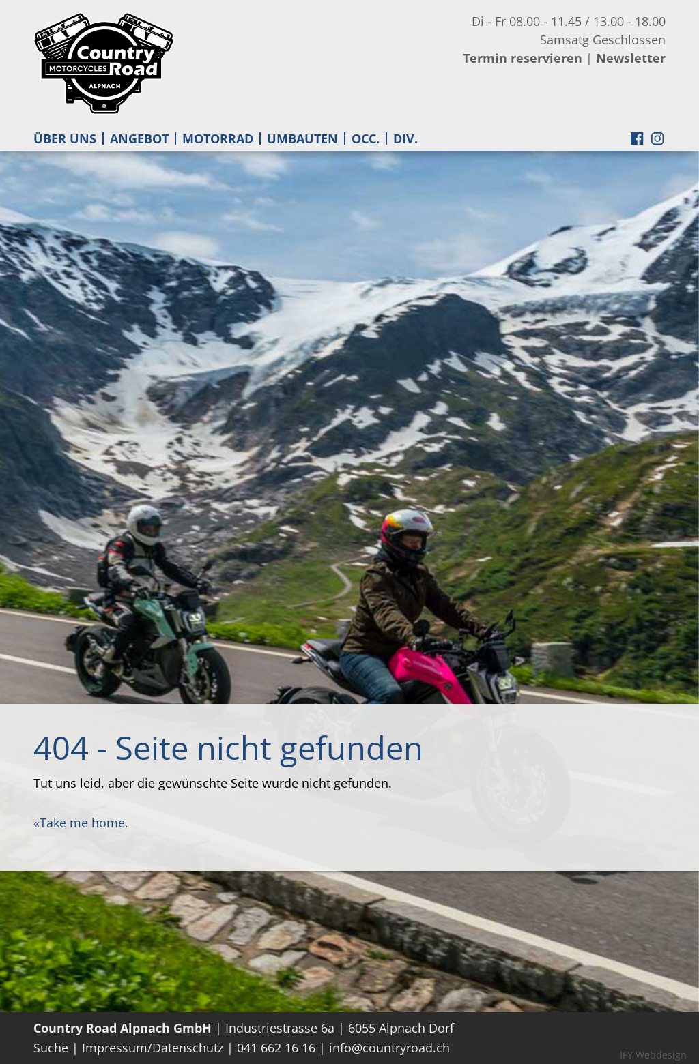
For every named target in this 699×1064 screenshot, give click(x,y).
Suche (50, 1047)
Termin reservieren (522, 58)
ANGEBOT (139, 138)
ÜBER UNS (64, 138)
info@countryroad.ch (389, 1047)
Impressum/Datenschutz (152, 1047)
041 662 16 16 (276, 1047)
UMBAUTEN (302, 138)
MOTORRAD (217, 138)
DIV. (405, 138)
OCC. (366, 138)
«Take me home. (80, 822)
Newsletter (631, 58)
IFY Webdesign (653, 1054)
